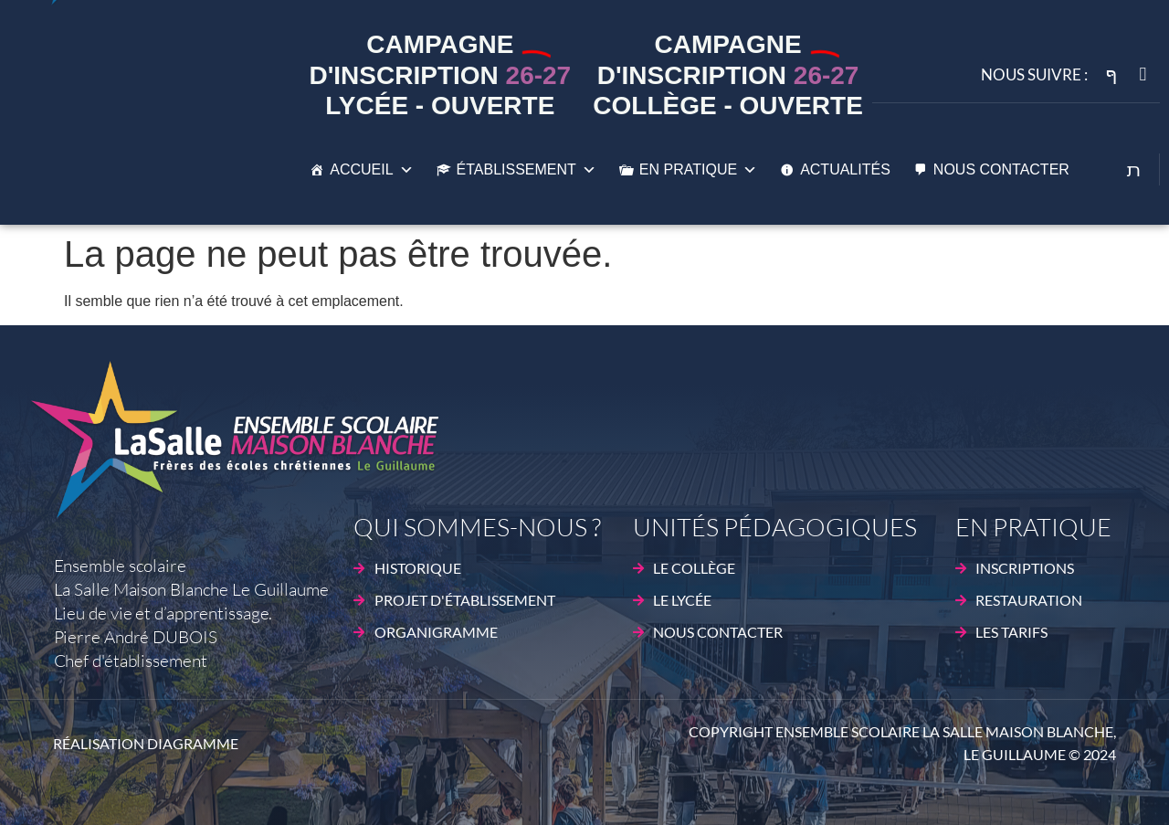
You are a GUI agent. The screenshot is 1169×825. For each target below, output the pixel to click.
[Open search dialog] (1134, 171)
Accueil (371, 169)
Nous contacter (1001, 169)
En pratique (698, 169)
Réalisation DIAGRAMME (145, 743)
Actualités (845, 169)
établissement (526, 169)
